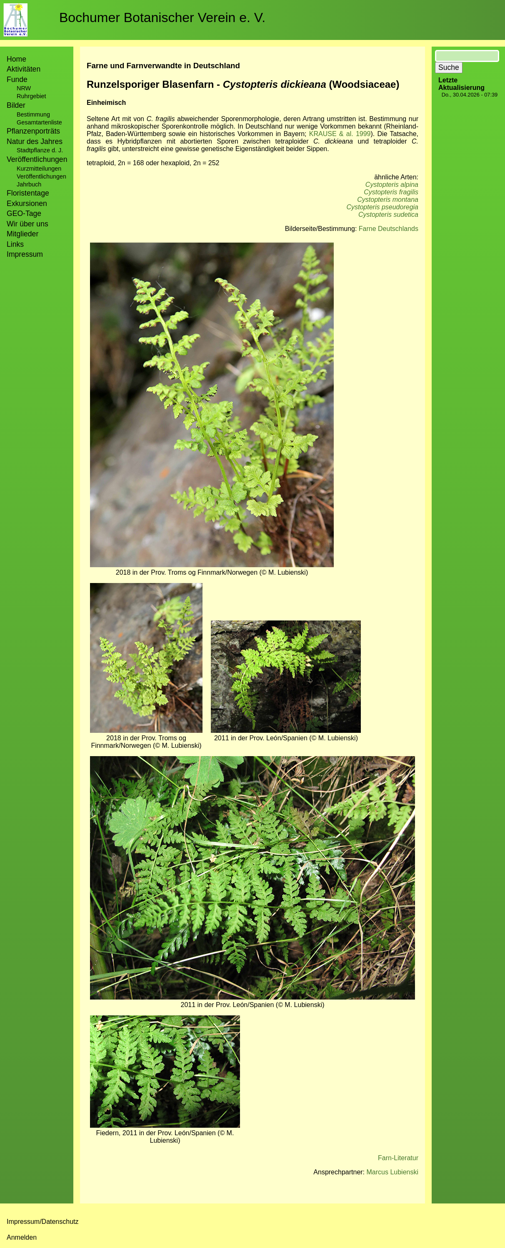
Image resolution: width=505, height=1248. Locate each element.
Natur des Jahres (34, 141)
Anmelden (22, 1237)
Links (15, 244)
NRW (24, 88)
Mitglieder (22, 234)
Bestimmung (33, 114)
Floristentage (28, 193)
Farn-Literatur (398, 1157)
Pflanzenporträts (33, 131)
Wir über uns (27, 224)
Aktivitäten (23, 69)
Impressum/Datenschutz (43, 1221)
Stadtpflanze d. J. (40, 150)
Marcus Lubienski (393, 1172)
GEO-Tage (24, 213)
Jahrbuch (29, 184)
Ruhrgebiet (31, 96)
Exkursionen (27, 203)
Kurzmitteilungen (39, 168)
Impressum (25, 254)
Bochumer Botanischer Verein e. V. (162, 17)
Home (16, 59)
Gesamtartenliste (39, 122)
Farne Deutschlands (388, 228)
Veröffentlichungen (41, 176)
